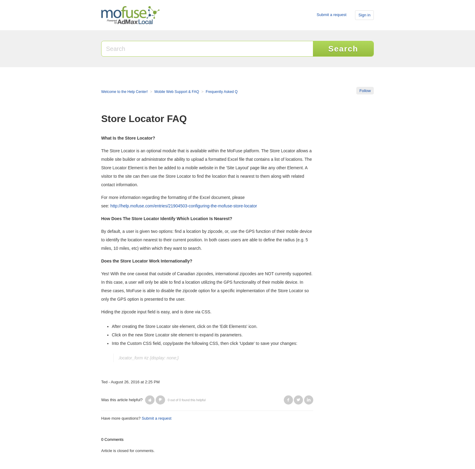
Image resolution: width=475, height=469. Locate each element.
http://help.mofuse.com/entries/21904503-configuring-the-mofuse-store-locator (183, 205)
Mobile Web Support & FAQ (176, 92)
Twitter (298, 400)
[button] (149, 400)
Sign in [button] (364, 15)
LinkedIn (308, 400)
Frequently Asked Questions (228, 92)
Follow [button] (365, 90)
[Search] (207, 48)
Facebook (288, 400)
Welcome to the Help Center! (124, 92)
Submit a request (331, 14)
